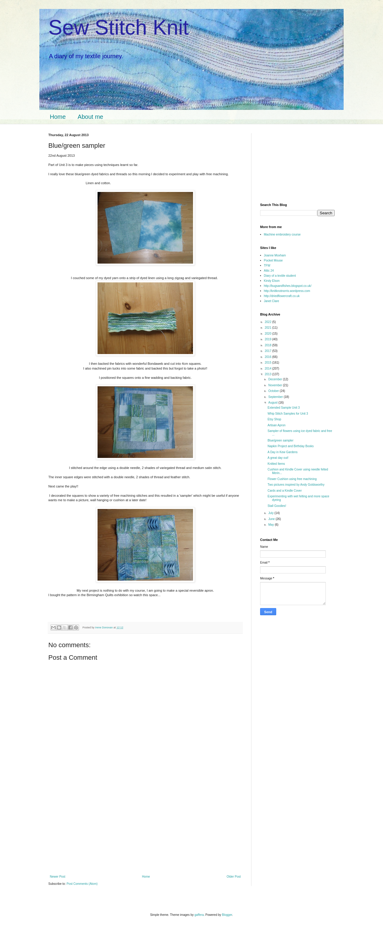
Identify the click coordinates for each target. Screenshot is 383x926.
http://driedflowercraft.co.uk (282, 296)
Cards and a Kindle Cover (285, 490)
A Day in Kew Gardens (283, 452)
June (271, 519)
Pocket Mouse (273, 260)
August (273, 402)
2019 (268, 339)
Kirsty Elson (272, 280)
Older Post (234, 876)
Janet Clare (271, 301)
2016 (268, 357)
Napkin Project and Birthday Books (291, 446)
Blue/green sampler (281, 440)
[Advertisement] (145, 831)
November (275, 385)
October (273, 391)
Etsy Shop (274, 419)
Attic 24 (269, 270)
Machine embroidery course (282, 234)
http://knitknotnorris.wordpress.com (287, 291)
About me (90, 116)
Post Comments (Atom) (82, 883)
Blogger (227, 914)
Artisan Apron (276, 425)
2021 (268, 327)
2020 (268, 333)
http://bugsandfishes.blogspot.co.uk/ (288, 285)
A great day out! (278, 457)
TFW (267, 265)
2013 (268, 374)
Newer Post (57, 876)
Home (58, 116)
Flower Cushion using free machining (292, 479)
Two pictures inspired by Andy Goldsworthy (296, 484)
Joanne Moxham (275, 255)
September (276, 397)
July (271, 513)
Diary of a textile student (280, 275)
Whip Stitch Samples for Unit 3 (288, 413)
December (275, 379)
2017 (268, 351)
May (271, 524)
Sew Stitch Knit (118, 27)
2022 (268, 322)
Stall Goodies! (277, 505)
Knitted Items (276, 463)
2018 (268, 345)
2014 (268, 368)
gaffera (199, 914)
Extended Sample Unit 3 (284, 407)
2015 (268, 362)
